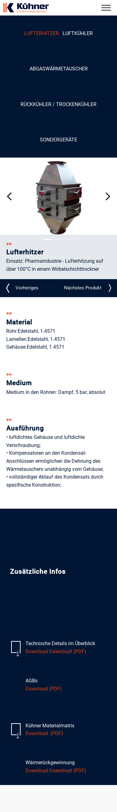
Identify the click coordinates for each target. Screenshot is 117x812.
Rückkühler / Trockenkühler (58, 103)
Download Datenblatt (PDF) (56, 650)
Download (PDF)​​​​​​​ (44, 687)
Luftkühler (78, 33)
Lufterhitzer (41, 33)
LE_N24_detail (35, 287)
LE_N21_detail (82, 287)
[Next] (107, 195)
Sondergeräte (58, 139)
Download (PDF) (44, 732)
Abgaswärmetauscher (59, 68)
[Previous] (10, 195)
